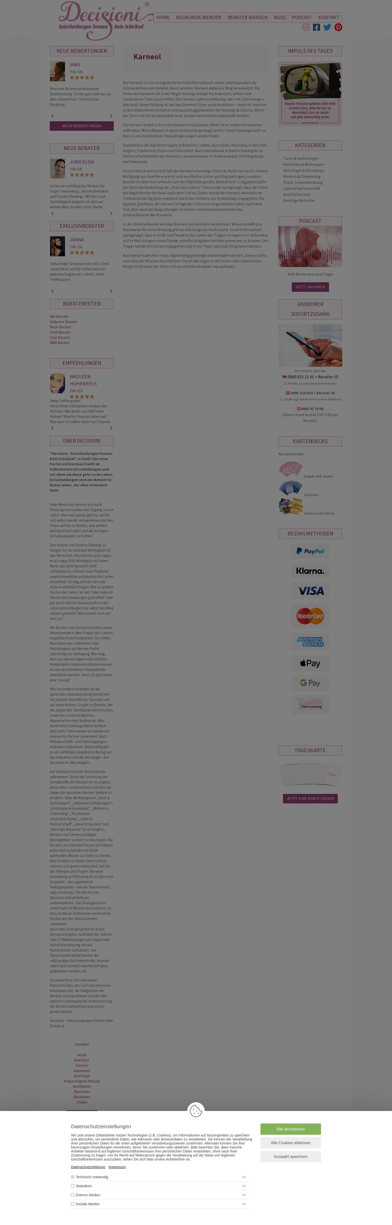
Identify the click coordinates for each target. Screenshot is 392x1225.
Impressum (117, 1167)
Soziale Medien (88, 1204)
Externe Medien (88, 1195)
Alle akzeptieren (290, 1129)
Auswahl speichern (291, 1156)
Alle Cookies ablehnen (290, 1143)
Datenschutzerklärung (88, 1167)
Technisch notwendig (92, 1177)
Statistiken (84, 1186)
